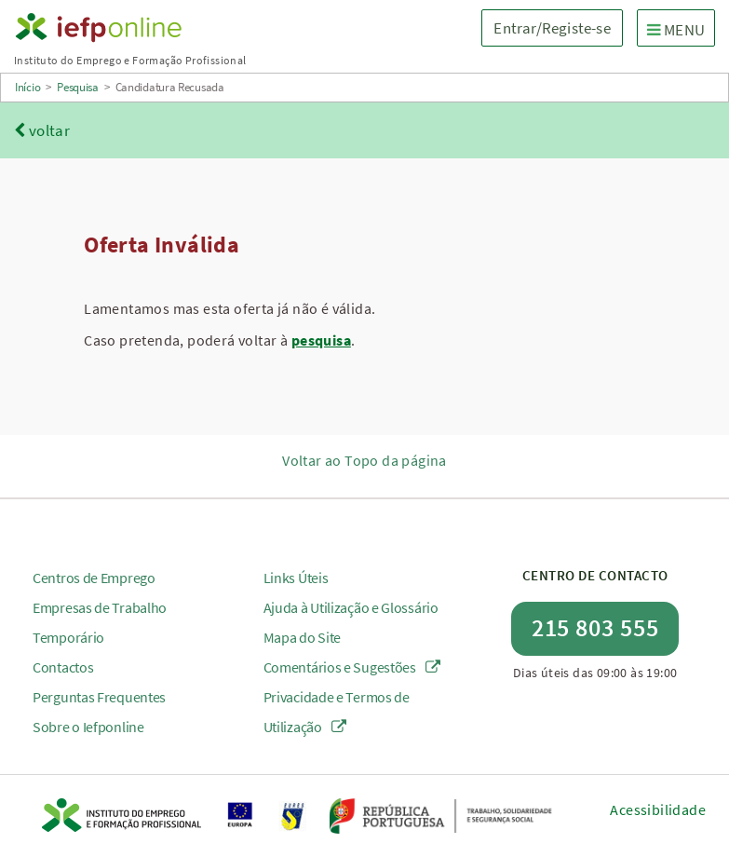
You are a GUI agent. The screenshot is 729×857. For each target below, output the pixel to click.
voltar (42, 130)
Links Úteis (296, 577)
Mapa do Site (302, 637)
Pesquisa (78, 87)
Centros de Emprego (94, 577)
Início (27, 87)
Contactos (63, 667)
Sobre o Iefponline (88, 726)
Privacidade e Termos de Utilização (336, 711)
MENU (680, 29)
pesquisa (321, 340)
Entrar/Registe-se (551, 28)
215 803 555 (595, 627)
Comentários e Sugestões (352, 667)
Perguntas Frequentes (99, 696)
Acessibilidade (658, 809)
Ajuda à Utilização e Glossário (351, 607)
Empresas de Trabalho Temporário (100, 622)
